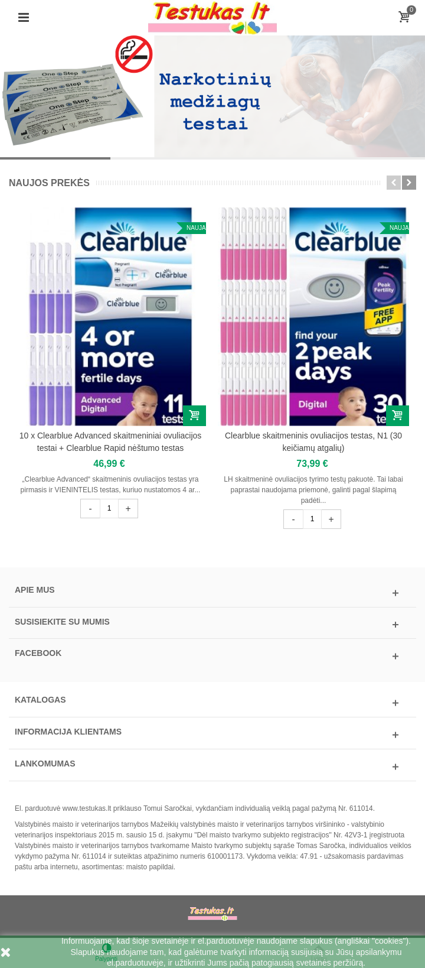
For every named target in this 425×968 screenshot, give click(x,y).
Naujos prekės (49, 183)
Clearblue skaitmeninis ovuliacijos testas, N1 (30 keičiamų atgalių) (313, 442)
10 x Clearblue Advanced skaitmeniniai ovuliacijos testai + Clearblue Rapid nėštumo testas (110, 442)
